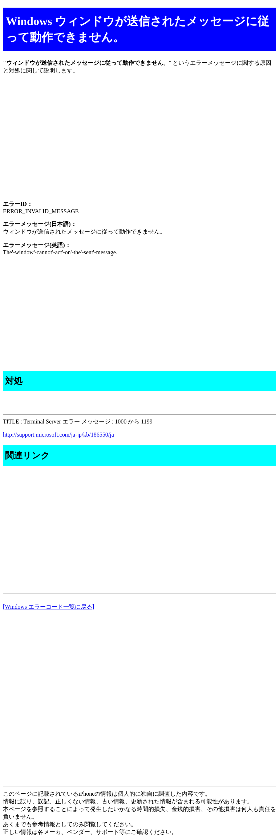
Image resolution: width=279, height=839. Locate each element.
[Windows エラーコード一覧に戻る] (48, 607)
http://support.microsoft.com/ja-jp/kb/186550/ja (58, 435)
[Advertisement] (139, 144)
